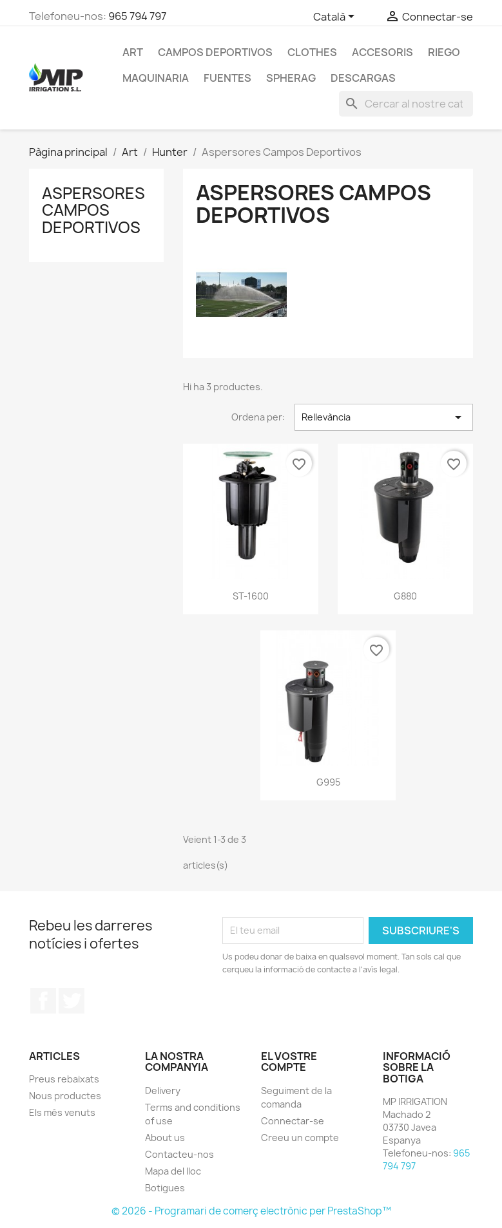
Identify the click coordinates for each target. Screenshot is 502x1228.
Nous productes (65, 1096)
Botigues (165, 1188)
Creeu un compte (300, 1137)
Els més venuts (62, 1112)
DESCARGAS (363, 78)
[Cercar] (406, 104)
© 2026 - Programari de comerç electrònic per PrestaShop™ (251, 1211)
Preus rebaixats (64, 1079)
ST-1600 (251, 596)
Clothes (312, 52)
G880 (405, 596)
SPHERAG (291, 78)
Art (132, 52)
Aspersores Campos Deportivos (93, 210)
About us (165, 1137)
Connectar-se (292, 1121)
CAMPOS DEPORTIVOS (215, 52)
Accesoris (382, 52)
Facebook (43, 1001)
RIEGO (444, 52)
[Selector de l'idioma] (336, 17)
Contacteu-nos (179, 1154)
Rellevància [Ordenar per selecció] (384, 417)
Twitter (71, 1001)
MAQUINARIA (155, 78)
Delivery (162, 1090)
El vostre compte (289, 1062)
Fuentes (227, 78)
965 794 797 (137, 16)
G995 (328, 782)
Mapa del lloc (173, 1171)
